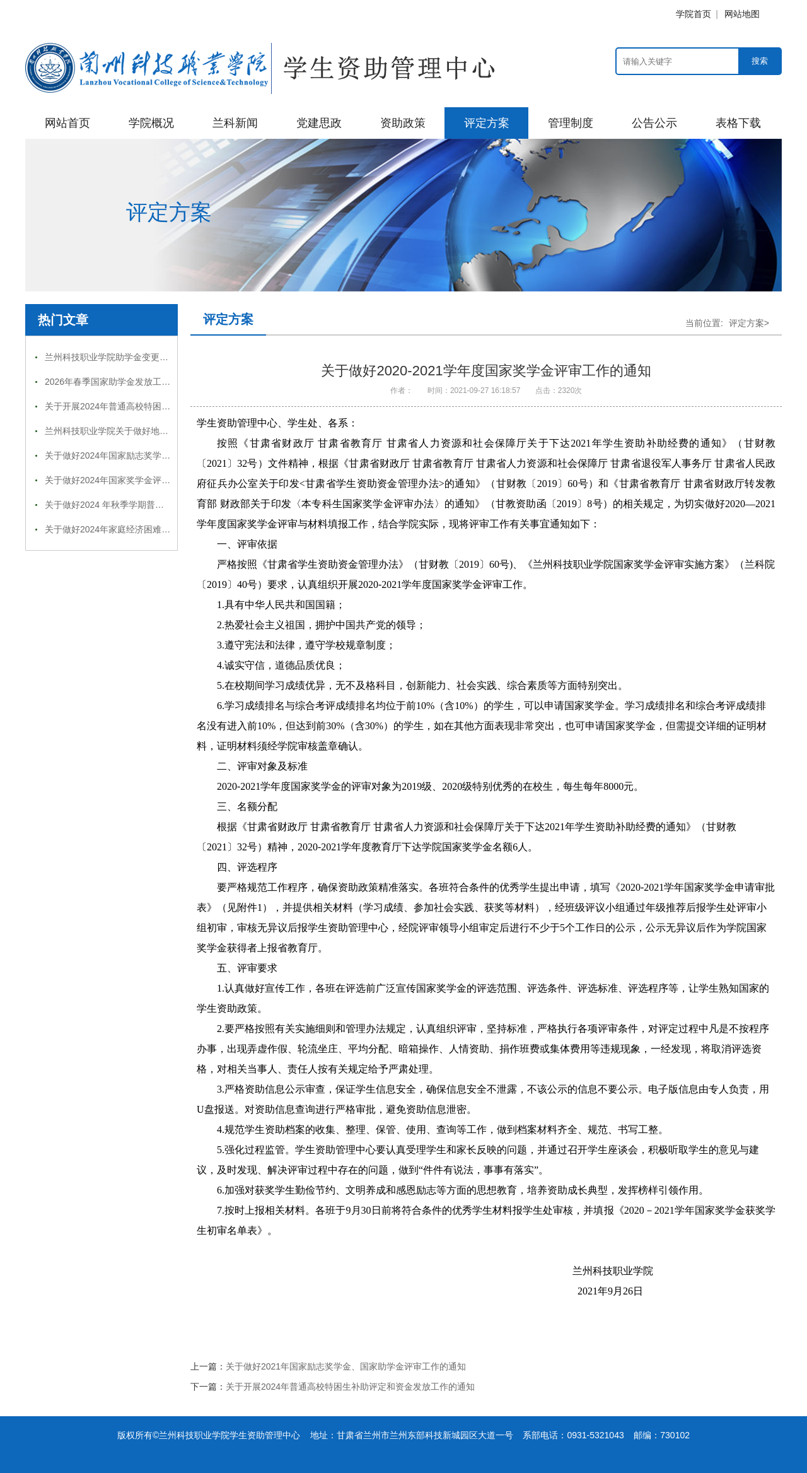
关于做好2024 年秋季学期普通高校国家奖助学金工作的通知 (162, 505)
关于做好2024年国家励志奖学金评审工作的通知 (138, 455)
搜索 (760, 61)
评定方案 (486, 123)
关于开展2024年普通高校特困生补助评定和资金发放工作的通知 (169, 406)
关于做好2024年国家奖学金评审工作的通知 (129, 480)
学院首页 (693, 14)
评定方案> (749, 323)
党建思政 (319, 123)
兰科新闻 (235, 123)
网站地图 (742, 14)
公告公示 (654, 123)
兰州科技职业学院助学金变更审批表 (115, 357)
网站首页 (67, 123)
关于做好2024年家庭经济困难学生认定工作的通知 (143, 529)
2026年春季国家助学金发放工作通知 (116, 382)
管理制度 (570, 123)
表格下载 (738, 123)
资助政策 (403, 123)
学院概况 (151, 123)
